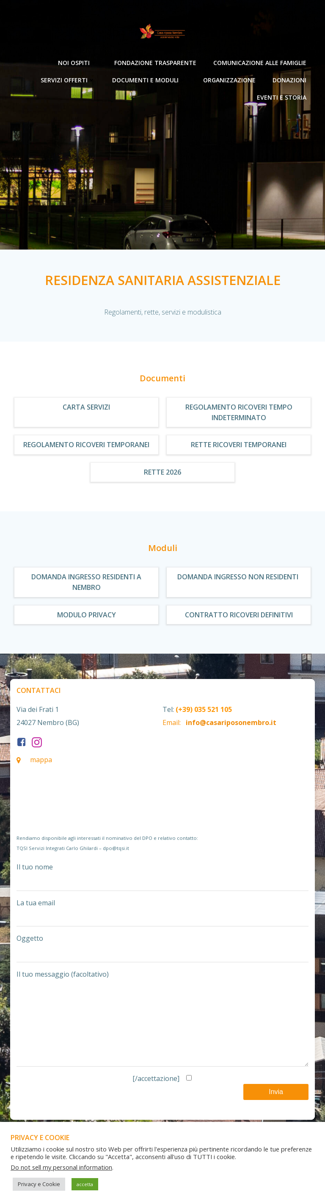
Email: (171, 722)
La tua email (162, 912)
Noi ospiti (77, 63)
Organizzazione (229, 80)
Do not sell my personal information (61, 1167)
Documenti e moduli (149, 80)
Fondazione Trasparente (155, 63)
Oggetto (162, 948)
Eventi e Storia (281, 97)
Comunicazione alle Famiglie (259, 63)
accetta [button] (85, 1184)
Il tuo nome (162, 876)
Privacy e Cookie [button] (39, 1184)
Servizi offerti (68, 80)
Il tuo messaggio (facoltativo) (162, 1026)
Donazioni (289, 80)
